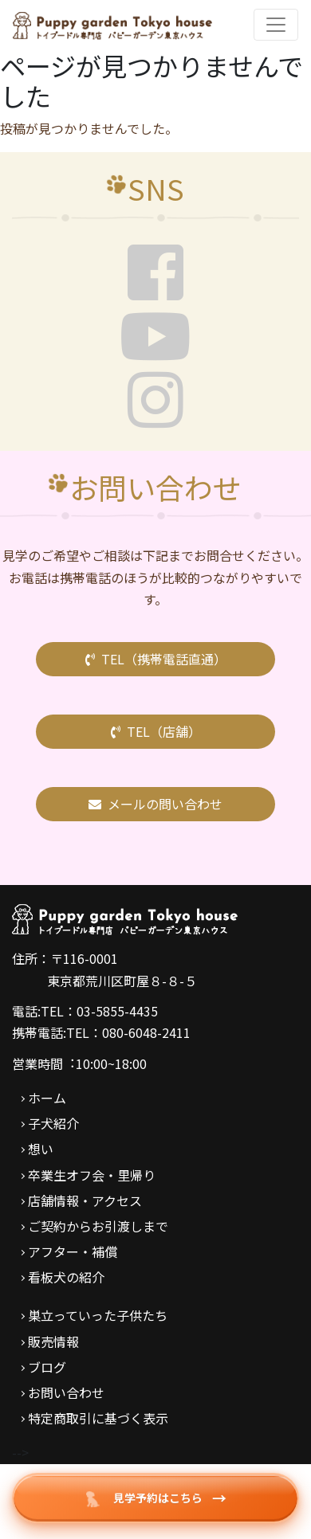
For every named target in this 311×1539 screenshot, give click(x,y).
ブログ (47, 1366)
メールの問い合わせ (155, 803)
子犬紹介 (53, 1123)
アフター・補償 (72, 1251)
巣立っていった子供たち (97, 1315)
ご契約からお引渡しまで (98, 1226)
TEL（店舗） (156, 731)
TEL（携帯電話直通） (155, 658)
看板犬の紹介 (66, 1276)
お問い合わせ (66, 1392)
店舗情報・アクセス (85, 1200)
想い (40, 1148)
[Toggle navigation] (276, 25)
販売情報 (53, 1341)
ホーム (47, 1097)
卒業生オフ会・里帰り (92, 1175)
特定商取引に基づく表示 (98, 1417)
